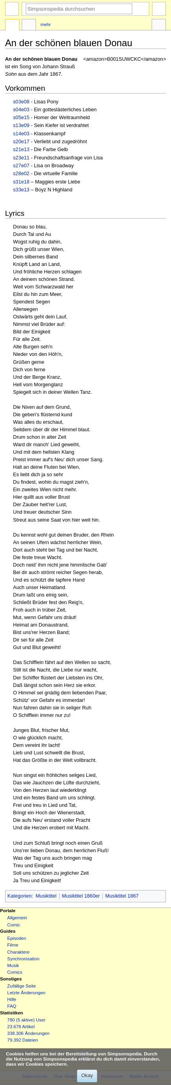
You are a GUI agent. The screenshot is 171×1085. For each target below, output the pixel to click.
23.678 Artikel (20, 1026)
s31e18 (21, 182)
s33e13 (21, 190)
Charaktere (18, 952)
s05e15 (21, 117)
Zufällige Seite (21, 986)
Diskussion (29, 25)
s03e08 (21, 102)
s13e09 (21, 125)
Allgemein (17, 917)
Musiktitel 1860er (81, 896)
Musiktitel (46, 896)
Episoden (16, 938)
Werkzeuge (158, 25)
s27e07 (21, 165)
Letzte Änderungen (26, 992)
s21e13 (21, 149)
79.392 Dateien (22, 1040)
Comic (13, 924)
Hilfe (11, 999)
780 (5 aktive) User (26, 1020)
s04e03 (21, 109)
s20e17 (21, 141)
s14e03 (21, 134)
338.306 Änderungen (28, 1033)
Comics (14, 972)
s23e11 (21, 158)
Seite (12, 25)
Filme (12, 945)
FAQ (11, 1006)
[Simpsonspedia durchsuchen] (79, 9)
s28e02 (21, 173)
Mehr (46, 24)
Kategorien (20, 896)
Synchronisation (23, 958)
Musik (13, 965)
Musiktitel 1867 (122, 896)
